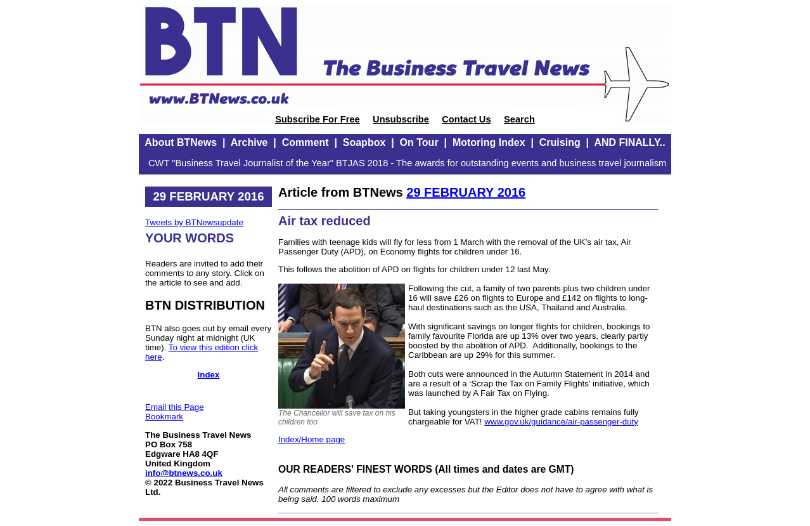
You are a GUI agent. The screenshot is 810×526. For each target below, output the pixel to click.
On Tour (419, 142)
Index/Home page (311, 439)
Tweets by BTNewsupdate (194, 222)
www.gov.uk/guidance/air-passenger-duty (561, 421)
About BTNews (181, 142)
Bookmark (164, 416)
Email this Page (174, 407)
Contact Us (466, 119)
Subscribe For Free (317, 119)
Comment (305, 142)
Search (519, 119)
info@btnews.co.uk (183, 473)
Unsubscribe (401, 119)
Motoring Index (489, 142)
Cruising (560, 142)
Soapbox (364, 142)
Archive (249, 142)
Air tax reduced (324, 221)
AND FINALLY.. (629, 142)
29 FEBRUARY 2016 (465, 192)
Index (209, 374)
